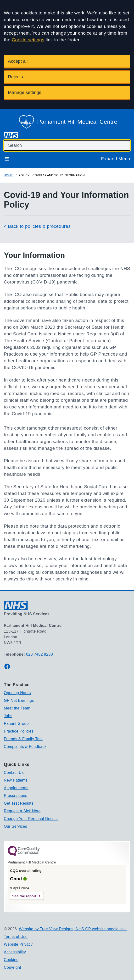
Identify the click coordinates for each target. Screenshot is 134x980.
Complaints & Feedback (25, 747)
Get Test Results (19, 803)
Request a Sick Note (22, 811)
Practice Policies (19, 731)
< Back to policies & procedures (37, 226)
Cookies (11, 960)
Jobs (8, 716)
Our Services (15, 826)
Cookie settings (28, 39)
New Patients (16, 780)
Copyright (12, 967)
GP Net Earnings (19, 700)
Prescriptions (15, 796)
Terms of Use (16, 937)
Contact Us (14, 772)
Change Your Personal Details (31, 819)
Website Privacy (18, 944)
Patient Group (16, 723)
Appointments (16, 788)
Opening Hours (17, 693)
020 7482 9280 (39, 654)
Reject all (17, 76)
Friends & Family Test (23, 739)
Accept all (18, 61)
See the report (24, 896)
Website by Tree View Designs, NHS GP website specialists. (73, 929)
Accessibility (15, 952)
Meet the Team (17, 708)
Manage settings (24, 92)
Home (8, 175)
